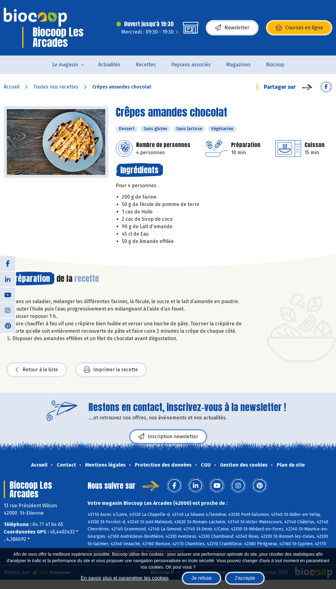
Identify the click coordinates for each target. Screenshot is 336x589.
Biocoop (275, 65)
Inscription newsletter (168, 437)
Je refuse (201, 578)
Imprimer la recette (111, 370)
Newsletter (232, 28)
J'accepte (244, 578)
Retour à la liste (36, 370)
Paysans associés (191, 65)
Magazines (238, 65)
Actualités (109, 65)
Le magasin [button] (65, 65)
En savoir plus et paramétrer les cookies (125, 578)
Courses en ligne (299, 28)
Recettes (146, 65)
